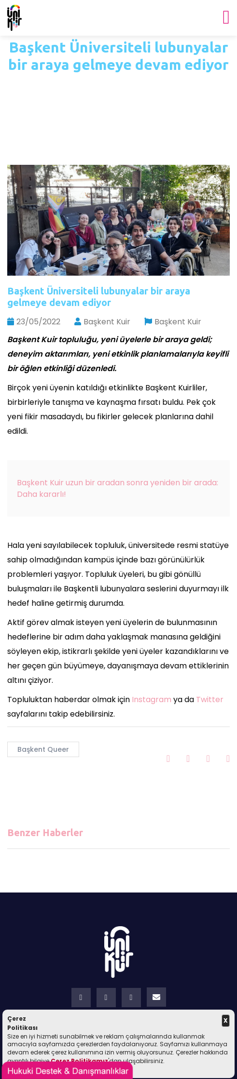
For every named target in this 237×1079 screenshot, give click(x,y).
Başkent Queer (43, 749)
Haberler (149, 85)
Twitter (209, 699)
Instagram (151, 699)
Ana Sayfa (95, 85)
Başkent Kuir (102, 321)
